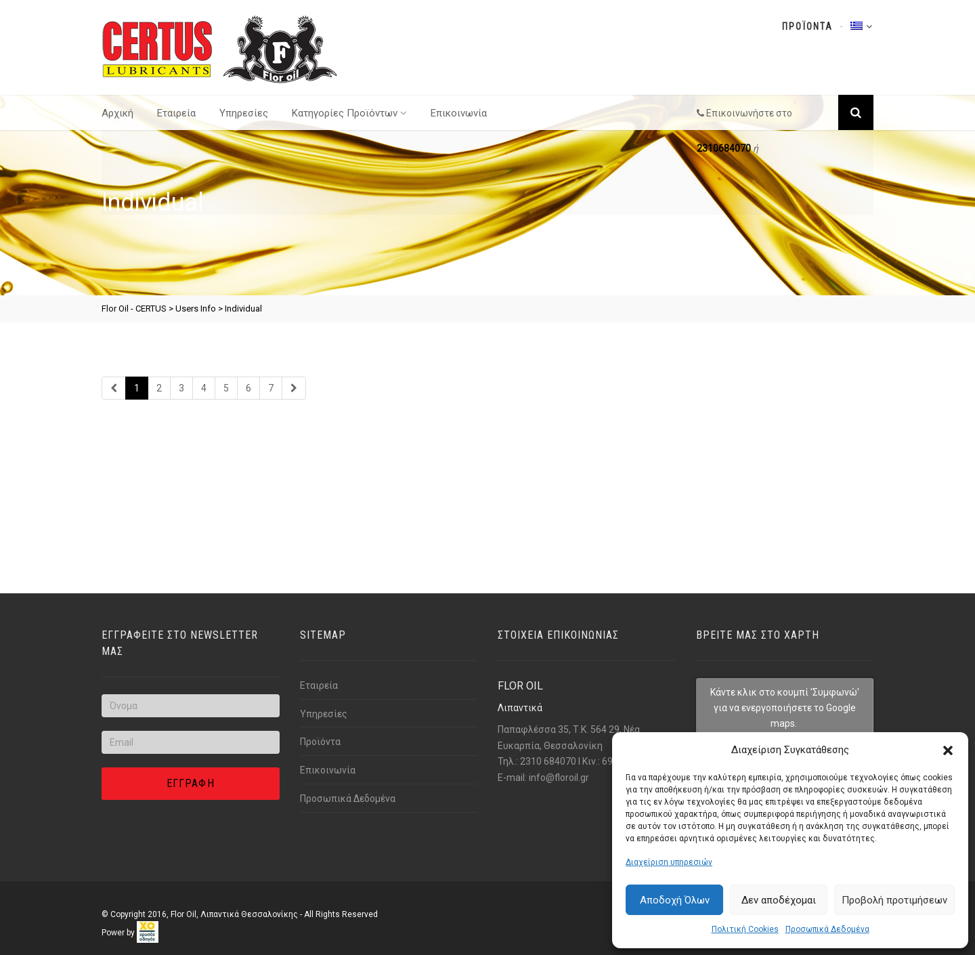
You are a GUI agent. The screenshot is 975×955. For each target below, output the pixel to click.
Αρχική (117, 113)
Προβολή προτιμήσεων (894, 900)
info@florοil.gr (559, 777)
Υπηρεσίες (243, 113)
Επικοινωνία (459, 113)
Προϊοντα (807, 26)
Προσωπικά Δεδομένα (827, 929)
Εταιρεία (176, 113)
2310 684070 (548, 761)
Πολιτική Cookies (745, 929)
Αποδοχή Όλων (675, 900)
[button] (948, 750)
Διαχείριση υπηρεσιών (669, 862)
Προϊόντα (320, 741)
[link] (147, 932)
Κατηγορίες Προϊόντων (349, 113)
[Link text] (220, 48)
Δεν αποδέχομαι (778, 900)
